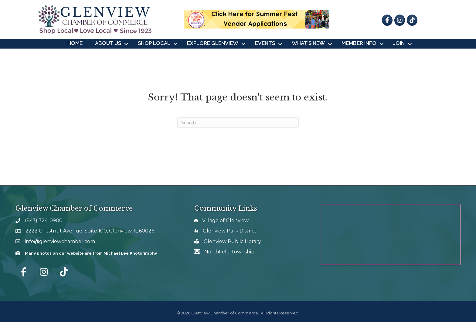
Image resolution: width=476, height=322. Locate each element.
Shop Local (154, 43)
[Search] (238, 122)
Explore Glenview (212, 43)
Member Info (359, 43)
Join (399, 43)
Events (265, 43)
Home (75, 43)
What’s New (308, 43)
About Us (108, 43)
